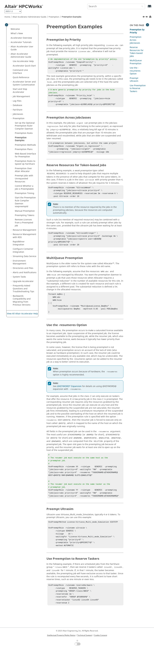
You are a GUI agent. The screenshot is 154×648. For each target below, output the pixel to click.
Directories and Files (23, 268)
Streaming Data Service (24, 256)
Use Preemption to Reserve (138, 88)
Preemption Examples (71, 17)
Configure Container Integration (23, 250)
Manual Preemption (25, 211)
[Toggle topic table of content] (147, 24)
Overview (21, 38)
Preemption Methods (25, 145)
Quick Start (24, 65)
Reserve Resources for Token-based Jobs (137, 52)
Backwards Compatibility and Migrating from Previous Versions (22, 300)
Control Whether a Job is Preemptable (24, 187)
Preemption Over (23, 170)
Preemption (54, 17)
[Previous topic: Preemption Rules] (144, 17)
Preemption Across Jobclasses (135, 39)
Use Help (23, 61)
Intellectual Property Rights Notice (61, 635)
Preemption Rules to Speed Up (25, 163)
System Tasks (19, 276)
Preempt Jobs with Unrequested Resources (24, 178)
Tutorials (21, 42)
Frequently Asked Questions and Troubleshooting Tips (23, 288)
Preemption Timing (24, 193)
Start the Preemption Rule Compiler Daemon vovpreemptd (25, 202)
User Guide (22, 48)
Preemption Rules (24, 133)
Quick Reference (21, 77)
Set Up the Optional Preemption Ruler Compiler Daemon (25, 125)
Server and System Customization (24, 83)
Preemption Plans (24, 149)
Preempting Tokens (24, 215)
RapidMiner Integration (19, 243)
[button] (9, 29)
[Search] (141, 7)
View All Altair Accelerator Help (22, 313)
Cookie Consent (100, 635)
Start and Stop (20, 91)
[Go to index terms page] (146, 7)
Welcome (15, 29)
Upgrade (23, 281)
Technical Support (84, 635)
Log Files (17, 101)
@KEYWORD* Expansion (69, 395)
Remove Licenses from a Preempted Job (24, 222)
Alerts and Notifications (24, 272)
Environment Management (19, 262)
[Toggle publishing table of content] (6, 24)
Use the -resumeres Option (135, 70)
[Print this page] (150, 17)
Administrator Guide (29, 17)
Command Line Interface (20, 72)
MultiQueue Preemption (136, 62)
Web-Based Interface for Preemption (25, 155)
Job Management (21, 96)
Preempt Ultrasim (134, 80)
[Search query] (116, 6)
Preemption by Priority (137, 31)
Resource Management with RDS (24, 236)
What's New (17, 33)
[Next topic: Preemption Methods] (147, 17)
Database (17, 105)
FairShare (17, 109)
